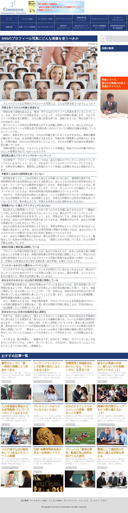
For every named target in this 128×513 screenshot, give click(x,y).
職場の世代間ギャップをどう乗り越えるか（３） (110, 409)
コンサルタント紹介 (45, 19)
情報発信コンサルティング (63, 27)
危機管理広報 (6, 381)
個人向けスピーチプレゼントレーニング (81, 27)
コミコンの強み (27, 19)
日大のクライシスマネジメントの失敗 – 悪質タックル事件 (79, 409)
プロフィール (52, 44)
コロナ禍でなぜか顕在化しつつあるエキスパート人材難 (14, 452)
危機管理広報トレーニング (81, 19)
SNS (14, 44)
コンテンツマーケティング (117, 19)
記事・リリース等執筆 (27, 27)
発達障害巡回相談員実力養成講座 (117, 27)
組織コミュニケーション (106, 425)
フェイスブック (24, 44)
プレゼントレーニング (99, 19)
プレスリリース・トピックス (75, 500)
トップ (9, 19)
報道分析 (9, 27)
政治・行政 (37, 472)
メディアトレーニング (63, 19)
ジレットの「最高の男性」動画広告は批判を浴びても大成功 (79, 452)
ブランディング (38, 44)
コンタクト (94, 500)
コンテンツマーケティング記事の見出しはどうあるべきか (47, 366)
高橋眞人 (72, 44)
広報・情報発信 (5, 44)
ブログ (103, 500)
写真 (61, 44)
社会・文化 (5, 425)
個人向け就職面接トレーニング (99, 27)
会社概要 (24, 500)
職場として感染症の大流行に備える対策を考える (110, 452)
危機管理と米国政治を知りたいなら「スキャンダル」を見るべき (79, 366)
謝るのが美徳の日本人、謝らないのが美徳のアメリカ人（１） (110, 366)
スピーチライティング (45, 27)
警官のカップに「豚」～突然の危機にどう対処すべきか (14, 366)
